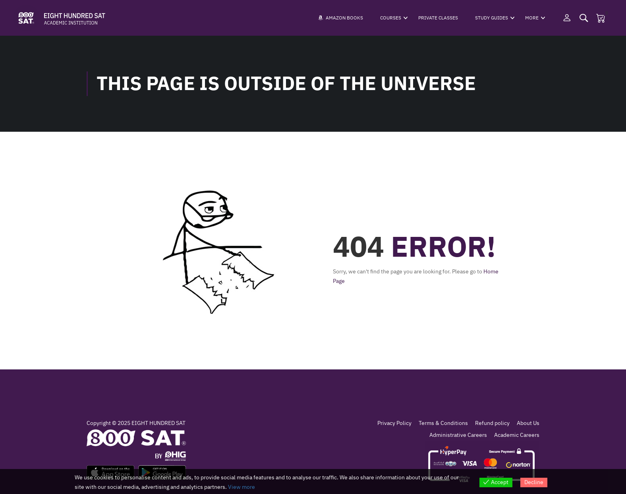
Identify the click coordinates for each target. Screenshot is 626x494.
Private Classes (438, 17)
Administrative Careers (458, 435)
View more (241, 487)
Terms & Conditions (443, 423)
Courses (390, 17)
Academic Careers (516, 435)
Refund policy (492, 423)
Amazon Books (340, 18)
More (532, 17)
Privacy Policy (394, 423)
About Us (528, 423)
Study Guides (491, 17)
